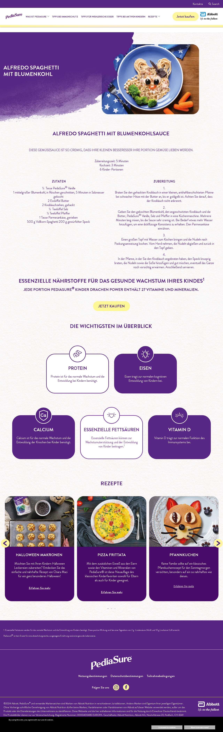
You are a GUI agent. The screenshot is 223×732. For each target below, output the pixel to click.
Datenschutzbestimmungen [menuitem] (127, 676)
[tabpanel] (39, 548)
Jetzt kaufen (185, 16)
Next (217, 543)
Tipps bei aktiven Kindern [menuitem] (130, 16)
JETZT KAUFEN (111, 306)
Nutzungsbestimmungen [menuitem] (92, 676)
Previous (5, 543)
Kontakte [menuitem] (198, 4)
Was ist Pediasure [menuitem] (36, 16)
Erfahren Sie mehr (39, 588)
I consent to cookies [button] (166, 727)
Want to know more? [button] (200, 727)
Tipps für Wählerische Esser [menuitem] (97, 16)
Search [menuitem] (214, 4)
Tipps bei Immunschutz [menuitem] (65, 16)
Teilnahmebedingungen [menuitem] (161, 676)
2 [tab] (111, 608)
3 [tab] (115, 608)
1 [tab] (108, 608)
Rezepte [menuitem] (152, 16)
